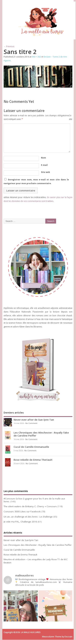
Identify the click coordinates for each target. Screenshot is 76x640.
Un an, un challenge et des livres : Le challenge (28, 516)
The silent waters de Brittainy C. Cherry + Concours (30, 506)
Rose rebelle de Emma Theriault (33, 459)
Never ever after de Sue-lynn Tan (34, 419)
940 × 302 (36, 56)
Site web (45, 172)
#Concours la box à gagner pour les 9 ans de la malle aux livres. (34, 500)
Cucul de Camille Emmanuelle (31, 446)
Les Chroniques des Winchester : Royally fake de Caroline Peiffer (41, 434)
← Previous (9, 46)
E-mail (44, 165)
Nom (43, 157)
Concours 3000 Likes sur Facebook (22, 511)
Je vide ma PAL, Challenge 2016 (20, 521)
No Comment (31, 423)
